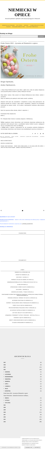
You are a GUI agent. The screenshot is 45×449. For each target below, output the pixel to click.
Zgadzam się (37, 447)
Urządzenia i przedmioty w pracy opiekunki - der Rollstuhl (21, 315)
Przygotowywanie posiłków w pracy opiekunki (22, 307)
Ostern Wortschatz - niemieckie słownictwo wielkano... (16, 395)
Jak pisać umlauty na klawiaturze (21, 312)
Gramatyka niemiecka (21, 274)
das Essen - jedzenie (21, 289)
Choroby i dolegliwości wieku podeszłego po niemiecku (21, 302)
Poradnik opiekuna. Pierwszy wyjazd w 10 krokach (22, 297)
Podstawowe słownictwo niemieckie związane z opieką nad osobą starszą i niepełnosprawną (22, 295)
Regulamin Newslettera (18, 26)
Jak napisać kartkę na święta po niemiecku (21, 310)
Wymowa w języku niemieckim (22, 317)
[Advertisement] (22, 194)
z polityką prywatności (27, 223)
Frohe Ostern (15, 136)
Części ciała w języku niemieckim (22, 305)
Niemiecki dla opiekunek (21, 272)
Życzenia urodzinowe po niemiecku (21, 322)
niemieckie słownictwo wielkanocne (29, 136)
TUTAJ (3, 127)
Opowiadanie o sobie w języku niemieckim (21, 287)
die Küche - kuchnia (21, 277)
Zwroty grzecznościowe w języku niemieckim (21, 320)
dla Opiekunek (6, 136)
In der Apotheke (21, 284)
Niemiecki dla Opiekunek (8, 25)
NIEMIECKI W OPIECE (13, 447)
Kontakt (26, 25)
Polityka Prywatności (32, 26)
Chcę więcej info (28, 447)
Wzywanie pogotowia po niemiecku (21, 300)
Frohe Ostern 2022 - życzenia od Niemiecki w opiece (16, 393)
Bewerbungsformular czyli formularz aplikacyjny (21, 282)
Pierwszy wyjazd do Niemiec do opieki (21, 279)
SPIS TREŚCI (19, 25)
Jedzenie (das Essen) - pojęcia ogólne (21, 291)
